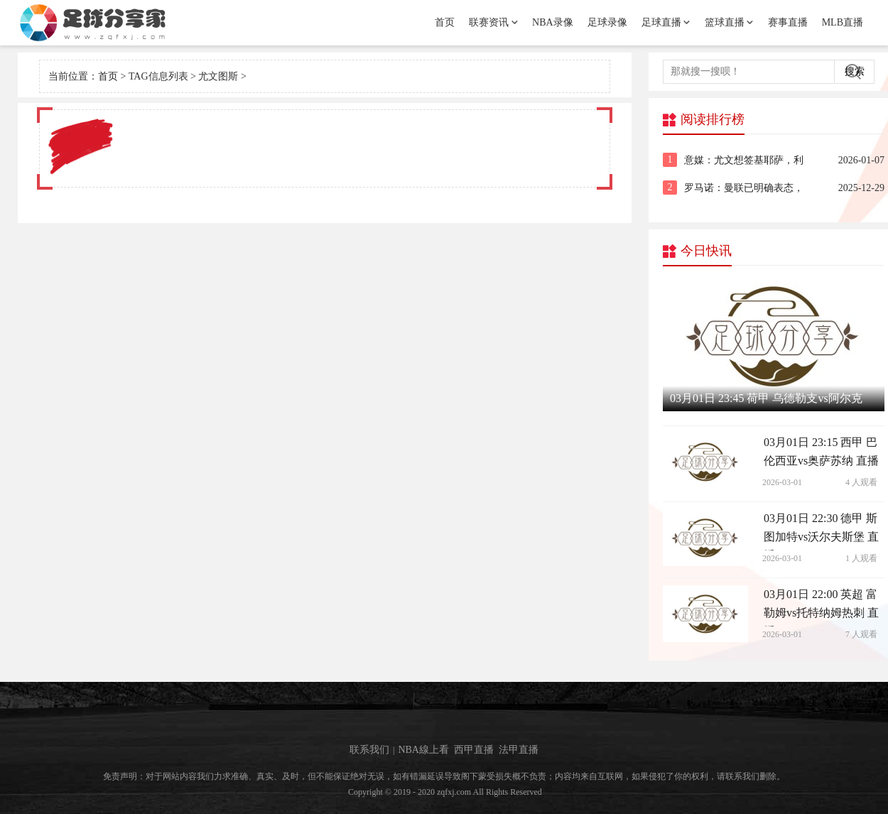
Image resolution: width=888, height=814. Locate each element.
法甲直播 (518, 749)
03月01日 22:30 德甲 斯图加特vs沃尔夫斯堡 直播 (821, 531)
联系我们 (369, 749)
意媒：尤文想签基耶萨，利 (743, 160)
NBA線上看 (423, 749)
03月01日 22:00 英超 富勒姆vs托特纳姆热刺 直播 (821, 607)
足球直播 (661, 22)
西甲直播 (474, 749)
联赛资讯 (489, 22)
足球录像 (607, 22)
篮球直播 (724, 22)
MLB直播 (842, 22)
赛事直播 (788, 22)
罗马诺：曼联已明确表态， (743, 188)
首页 (445, 22)
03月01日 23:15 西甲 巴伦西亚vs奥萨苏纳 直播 (821, 451)
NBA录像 (552, 22)
